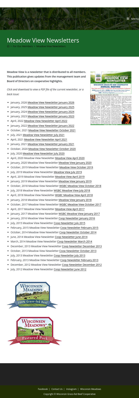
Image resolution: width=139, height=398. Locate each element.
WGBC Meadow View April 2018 (74, 195)
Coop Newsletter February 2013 (79, 260)
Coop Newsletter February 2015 (79, 227)
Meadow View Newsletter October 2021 (52, 130)
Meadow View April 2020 (70, 158)
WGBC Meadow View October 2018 (80, 186)
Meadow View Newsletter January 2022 (51, 125)
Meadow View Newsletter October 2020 (52, 149)
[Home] (8, 46)
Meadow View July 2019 (68, 172)
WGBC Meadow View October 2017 (80, 204)
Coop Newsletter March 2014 (74, 241)
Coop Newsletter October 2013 (77, 251)
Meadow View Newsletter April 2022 (45, 121)
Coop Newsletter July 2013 (69, 255)
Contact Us (57, 389)
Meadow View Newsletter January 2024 (51, 111)
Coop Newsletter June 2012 (70, 269)
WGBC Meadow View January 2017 (79, 213)
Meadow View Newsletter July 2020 (44, 153)
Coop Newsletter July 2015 (69, 223)
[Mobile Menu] (133, 18)
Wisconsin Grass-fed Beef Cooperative (39, 19)
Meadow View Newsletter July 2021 (44, 135)
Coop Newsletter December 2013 (82, 246)
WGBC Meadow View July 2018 (72, 190)
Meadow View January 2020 (75, 162)
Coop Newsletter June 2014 (71, 237)
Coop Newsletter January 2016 (77, 218)
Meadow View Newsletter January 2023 (51, 116)
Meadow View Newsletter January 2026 (51, 102)
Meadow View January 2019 (75, 181)
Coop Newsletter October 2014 (77, 232)
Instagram (71, 389)
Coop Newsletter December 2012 (82, 264)
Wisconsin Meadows (90, 389)
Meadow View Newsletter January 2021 (51, 144)
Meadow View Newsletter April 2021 (45, 139)
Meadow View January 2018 (75, 200)
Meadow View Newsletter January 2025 (51, 107)
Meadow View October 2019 (76, 167)
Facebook (43, 389)
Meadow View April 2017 (70, 209)
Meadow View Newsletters (51, 46)
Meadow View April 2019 (70, 176)
